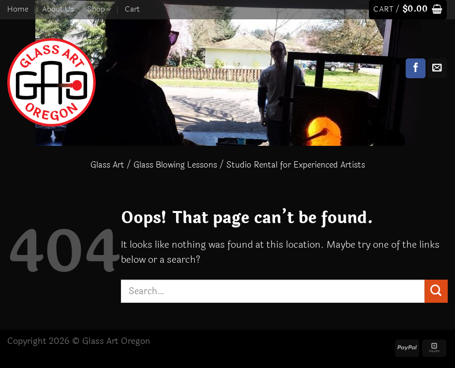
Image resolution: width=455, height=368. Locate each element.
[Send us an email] (437, 68)
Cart (132, 9)
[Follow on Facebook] (416, 68)
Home (18, 9)
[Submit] (436, 291)
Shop (99, 9)
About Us (58, 9)
